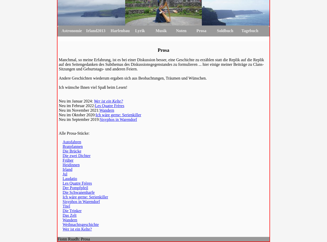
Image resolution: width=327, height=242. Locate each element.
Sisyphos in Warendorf (118, 119)
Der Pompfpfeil (75, 188)
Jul (65, 174)
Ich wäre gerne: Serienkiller (118, 115)
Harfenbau (120, 31)
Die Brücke (72, 151)
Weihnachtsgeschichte (81, 224)
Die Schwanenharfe (79, 192)
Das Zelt (70, 215)
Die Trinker (72, 211)
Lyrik (140, 31)
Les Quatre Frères (109, 106)
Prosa (201, 31)
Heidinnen (71, 165)
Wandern (107, 110)
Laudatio (70, 178)
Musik (161, 31)
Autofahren (72, 142)
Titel (66, 206)
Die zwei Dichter (76, 156)
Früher (68, 160)
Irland (67, 169)
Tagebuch (249, 31)
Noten (181, 31)
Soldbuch (225, 31)
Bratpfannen (73, 146)
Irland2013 (96, 31)
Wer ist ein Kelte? (108, 101)
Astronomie (72, 31)
